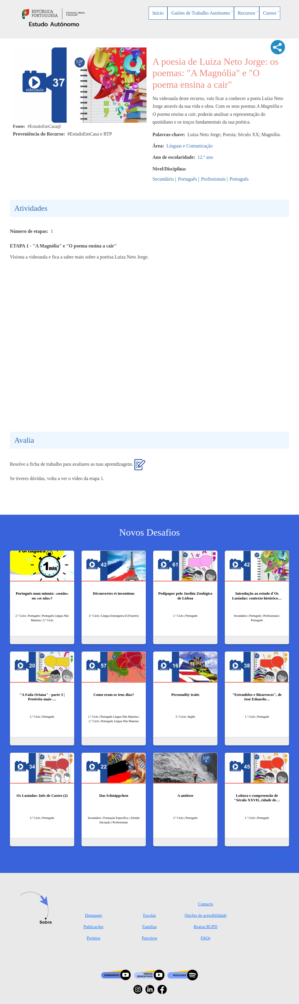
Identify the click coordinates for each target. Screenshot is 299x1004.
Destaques (93, 915)
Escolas (149, 915)
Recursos (246, 13)
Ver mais (274, 857)
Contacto (205, 904)
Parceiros (149, 938)
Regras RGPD (206, 927)
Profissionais (213, 179)
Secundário (163, 179)
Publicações (94, 927)
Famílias (149, 927)
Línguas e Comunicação (190, 145)
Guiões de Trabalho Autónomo (200, 13)
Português (187, 179)
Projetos (93, 938)
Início (158, 13)
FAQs (205, 938)
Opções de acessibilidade (205, 915)
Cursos (269, 13)
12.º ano (205, 157)
